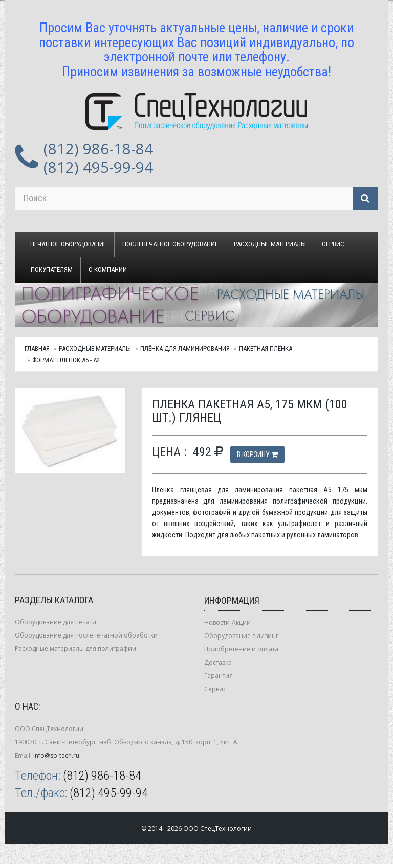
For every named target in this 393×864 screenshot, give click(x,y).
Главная (37, 348)
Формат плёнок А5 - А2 (66, 360)
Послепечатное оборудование (170, 244)
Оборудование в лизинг (241, 635)
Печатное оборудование (68, 244)
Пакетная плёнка (265, 348)
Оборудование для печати (55, 622)
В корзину (257, 454)
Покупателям (52, 270)
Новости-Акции (227, 622)
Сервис (333, 244)
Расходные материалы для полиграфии (75, 648)
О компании (108, 270)
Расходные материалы (270, 244)
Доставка (218, 662)
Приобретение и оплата (241, 649)
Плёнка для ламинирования (185, 348)
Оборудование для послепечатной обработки (86, 635)
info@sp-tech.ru (56, 755)
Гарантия (218, 675)
